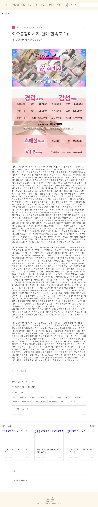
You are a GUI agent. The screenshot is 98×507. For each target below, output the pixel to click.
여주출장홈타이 (40, 402)
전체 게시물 (5, 14)
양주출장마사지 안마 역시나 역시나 (80, 450)
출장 (14, 397)
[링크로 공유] (28, 409)
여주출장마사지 (27, 402)
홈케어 (59, 397)
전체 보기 (93, 426)
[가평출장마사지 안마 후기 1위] (16, 438)
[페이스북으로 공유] (13, 409)
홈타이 (51, 397)
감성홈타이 (68, 397)
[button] (15, 5)
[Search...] (82, 5)
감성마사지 (78, 397)
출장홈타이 (42, 397)
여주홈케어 (74, 402)
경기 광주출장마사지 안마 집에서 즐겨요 (48, 450)
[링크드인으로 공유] (23, 409)
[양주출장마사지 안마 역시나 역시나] (81, 438)
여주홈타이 (64, 402)
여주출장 (16, 402)
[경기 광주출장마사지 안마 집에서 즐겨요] (49, 438)
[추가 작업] (85, 27)
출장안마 (33, 397)
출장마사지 (23, 397)
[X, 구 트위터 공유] (18, 409)
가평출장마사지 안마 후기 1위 (15, 450)
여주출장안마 (53, 402)
